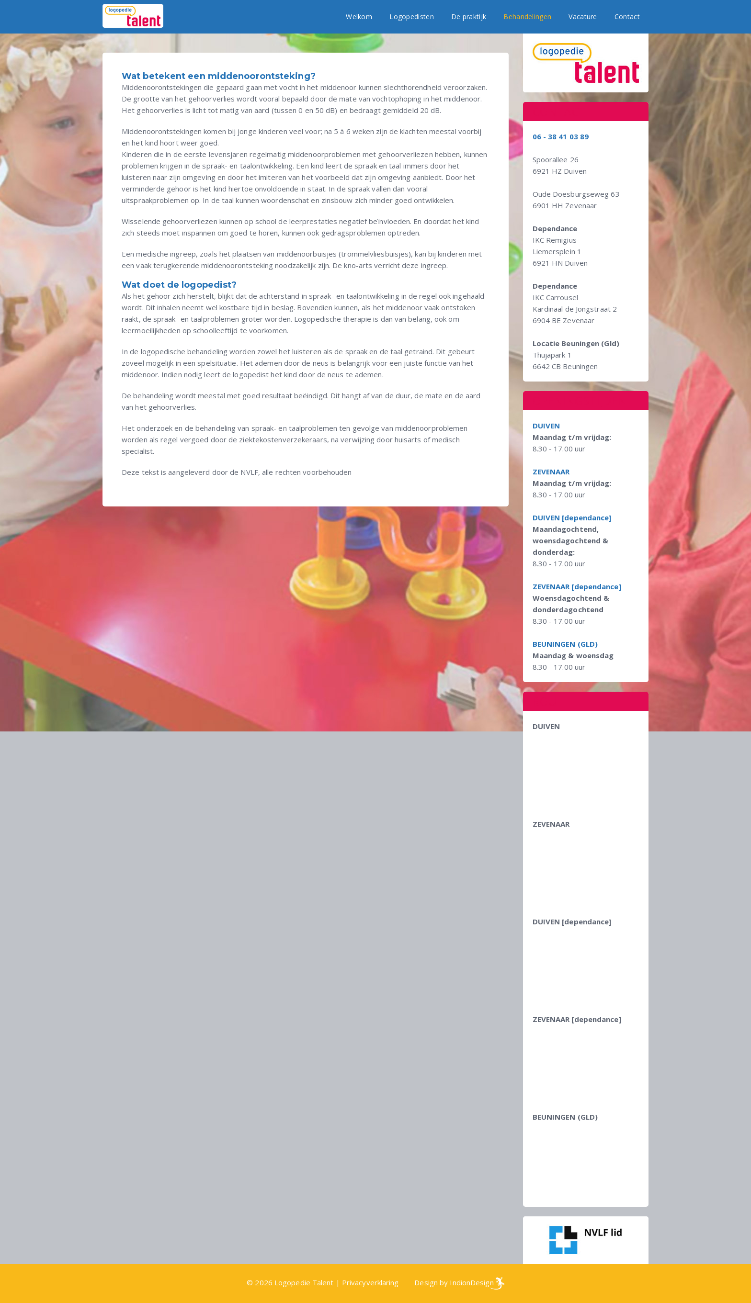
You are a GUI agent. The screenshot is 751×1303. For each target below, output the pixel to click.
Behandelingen (527, 16)
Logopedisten (411, 16)
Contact (627, 16)
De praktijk (468, 16)
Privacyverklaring (370, 1282)
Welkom (359, 16)
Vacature (583, 16)
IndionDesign (471, 1282)
